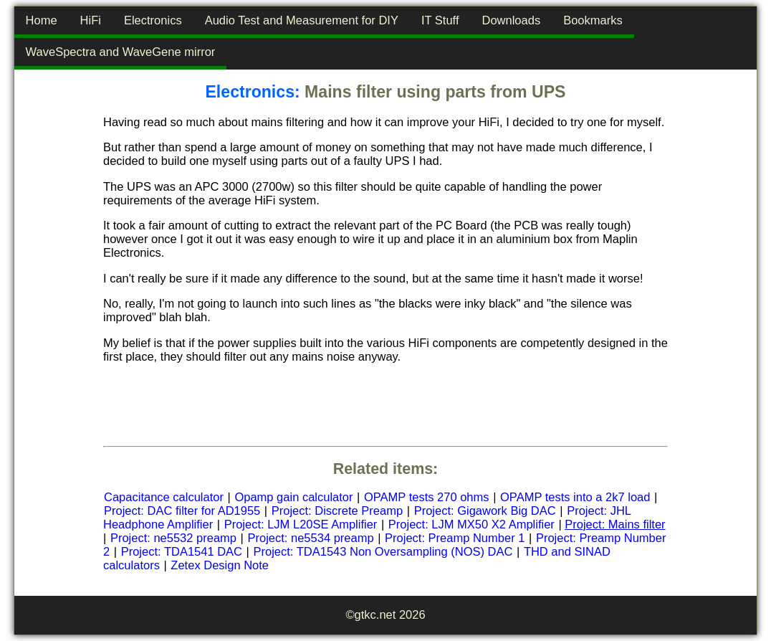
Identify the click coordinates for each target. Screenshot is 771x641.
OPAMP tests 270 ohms (426, 496)
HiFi (90, 20)
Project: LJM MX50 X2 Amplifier (471, 524)
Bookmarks (593, 20)
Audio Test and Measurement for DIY (301, 20)
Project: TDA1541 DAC (181, 551)
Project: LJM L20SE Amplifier (301, 524)
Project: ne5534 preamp (310, 537)
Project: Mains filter (615, 524)
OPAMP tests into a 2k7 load (575, 496)
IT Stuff (440, 20)
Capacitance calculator (164, 496)
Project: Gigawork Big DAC (485, 510)
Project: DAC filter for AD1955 (182, 510)
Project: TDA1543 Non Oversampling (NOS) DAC (383, 551)
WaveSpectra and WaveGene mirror (121, 51)
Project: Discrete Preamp (337, 510)
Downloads (511, 20)
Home (41, 20)
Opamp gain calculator (293, 496)
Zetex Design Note (220, 565)
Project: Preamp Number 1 (455, 537)
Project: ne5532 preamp (173, 537)
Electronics (153, 20)
